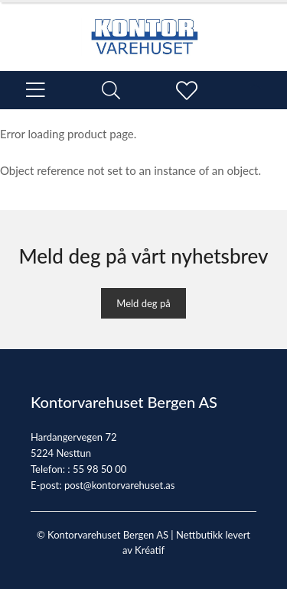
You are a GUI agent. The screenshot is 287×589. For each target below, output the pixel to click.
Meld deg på (143, 303)
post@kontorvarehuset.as (119, 485)
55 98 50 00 (99, 469)
